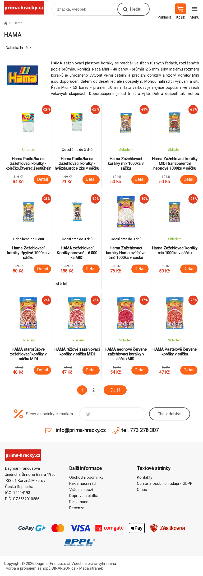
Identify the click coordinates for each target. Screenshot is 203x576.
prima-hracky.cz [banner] (27, 8)
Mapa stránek (91, 568)
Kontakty (144, 477)
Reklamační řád (82, 483)
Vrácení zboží (81, 489)
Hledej (135, 9)
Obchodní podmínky (86, 477)
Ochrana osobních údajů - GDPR (164, 483)
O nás (142, 489)
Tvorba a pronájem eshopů (27, 568)
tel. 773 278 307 (140, 430)
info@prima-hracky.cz (81, 430)
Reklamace (78, 501)
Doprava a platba (83, 495)
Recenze (76, 507)
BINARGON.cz (64, 568)
